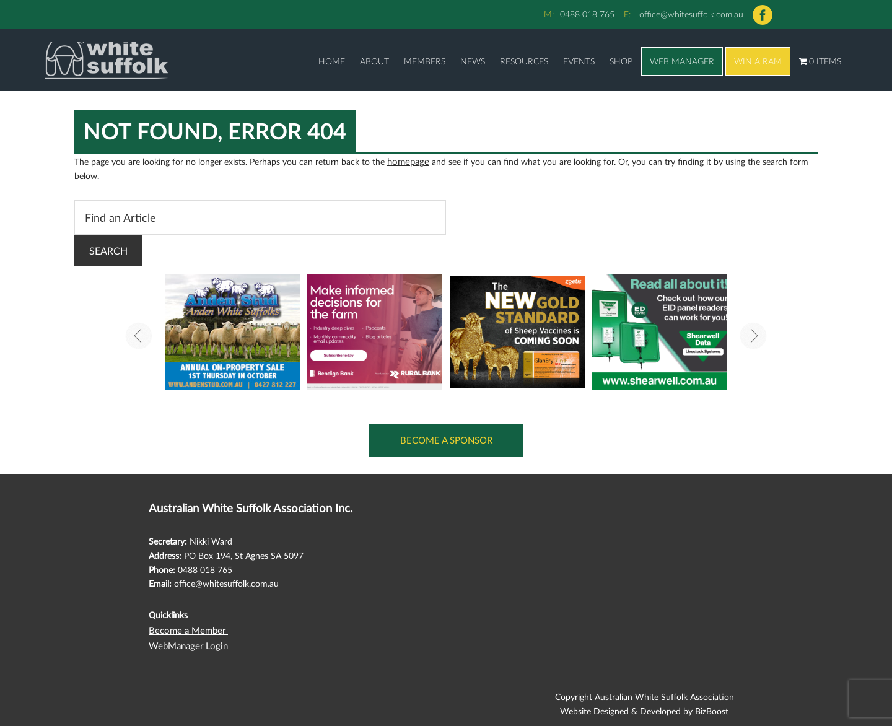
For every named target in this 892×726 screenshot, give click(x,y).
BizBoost (711, 706)
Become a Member (186, 626)
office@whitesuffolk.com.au (691, 14)
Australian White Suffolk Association (88, 60)
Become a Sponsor (446, 437)
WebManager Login (185, 641)
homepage (407, 160)
